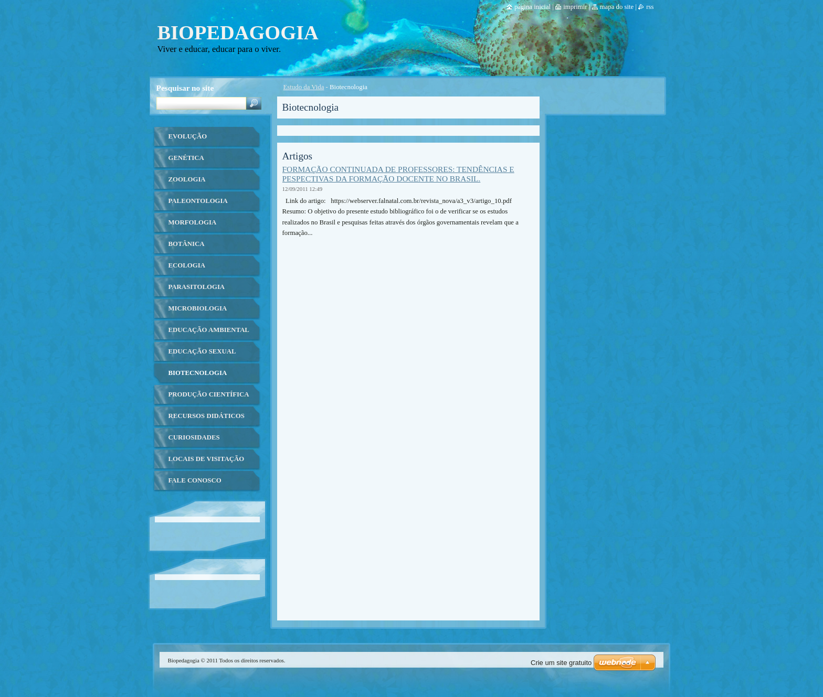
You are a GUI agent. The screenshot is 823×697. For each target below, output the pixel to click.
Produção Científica (208, 394)
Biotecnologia (197, 373)
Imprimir (575, 6)
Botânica (186, 244)
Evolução (187, 136)
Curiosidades (194, 437)
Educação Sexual (202, 351)
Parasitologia (196, 287)
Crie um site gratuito (561, 663)
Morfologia (192, 222)
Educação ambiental (208, 330)
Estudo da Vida (303, 87)
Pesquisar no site (185, 87)
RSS (649, 6)
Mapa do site (617, 6)
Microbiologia (197, 308)
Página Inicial (532, 6)
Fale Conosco (194, 480)
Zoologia (187, 179)
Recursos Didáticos (206, 416)
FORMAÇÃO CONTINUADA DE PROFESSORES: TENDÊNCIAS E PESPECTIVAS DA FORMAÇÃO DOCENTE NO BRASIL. (398, 174)
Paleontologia (198, 201)
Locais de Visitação (206, 459)
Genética (186, 158)
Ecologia (186, 265)
